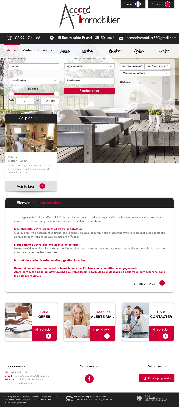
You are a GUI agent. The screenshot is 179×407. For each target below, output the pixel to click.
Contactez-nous (162, 51)
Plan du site (9, 397)
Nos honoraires (38, 397)
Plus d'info (43, 331)
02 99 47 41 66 (19, 370)
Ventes (27, 50)
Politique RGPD (19, 400)
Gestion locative (88, 51)
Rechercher (89, 90)
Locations (45, 50)
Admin (7, 400)
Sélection (157, 4)
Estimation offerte (114, 51)
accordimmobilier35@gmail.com (152, 38)
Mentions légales (23, 397)
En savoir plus (149, 283)
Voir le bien (31, 186)
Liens (48, 397)
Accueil (12, 50)
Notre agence (139, 51)
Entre (12, 100)
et (38, 100)
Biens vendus (65, 51)
